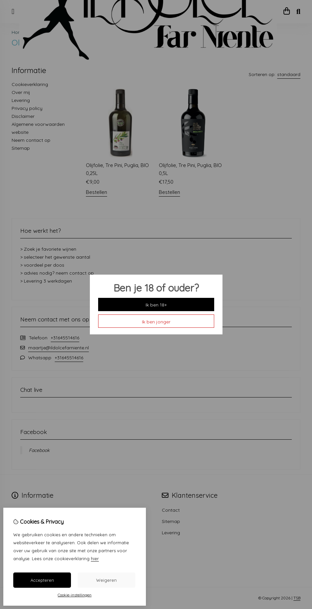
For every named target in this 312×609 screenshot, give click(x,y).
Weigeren (106, 580)
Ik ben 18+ (156, 305)
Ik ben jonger (156, 322)
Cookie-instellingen (75, 594)
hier (95, 558)
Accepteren (42, 580)
